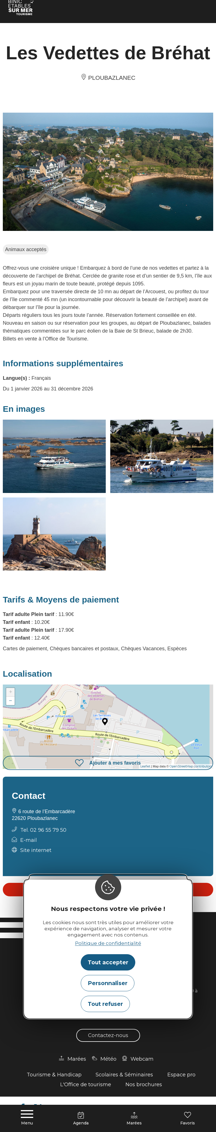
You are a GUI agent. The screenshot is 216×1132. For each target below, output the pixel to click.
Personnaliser (107, 983)
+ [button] (10, 692)
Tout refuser (105, 1004)
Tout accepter (108, 962)
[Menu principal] (27, 1118)
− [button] (10, 700)
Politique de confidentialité (108, 943)
